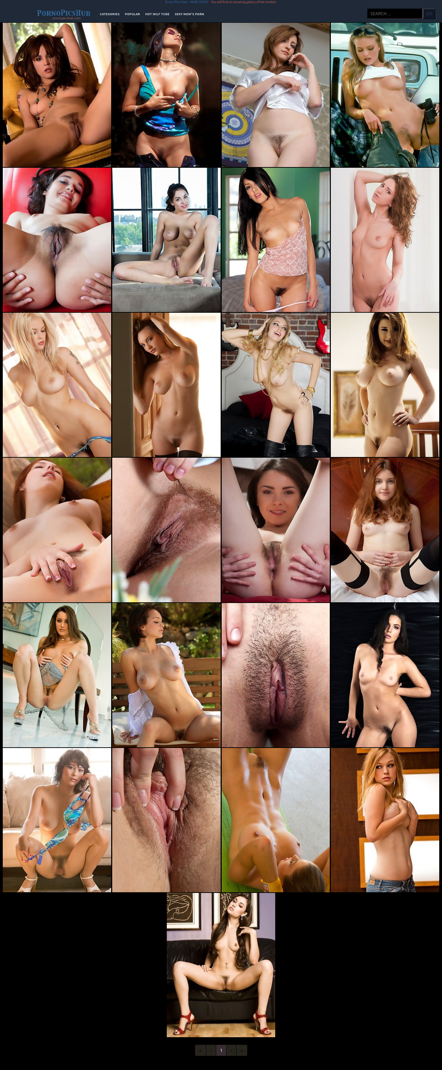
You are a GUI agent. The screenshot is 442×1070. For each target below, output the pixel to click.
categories (109, 14)
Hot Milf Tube (157, 14)
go (429, 13)
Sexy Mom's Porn (189, 14)
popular (132, 14)
